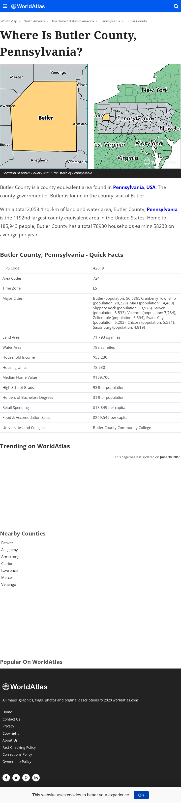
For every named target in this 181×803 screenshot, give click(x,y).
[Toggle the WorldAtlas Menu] (4, 6)
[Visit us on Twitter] (16, 777)
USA (150, 187)
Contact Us (11, 719)
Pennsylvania (128, 187)
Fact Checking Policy (19, 747)
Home (7, 712)
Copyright (10, 733)
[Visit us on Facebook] (6, 777)
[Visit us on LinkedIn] (36, 777)
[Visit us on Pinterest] (26, 777)
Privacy (8, 726)
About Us (10, 740)
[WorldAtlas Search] (176, 6)
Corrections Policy (17, 754)
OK (141, 795)
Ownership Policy (16, 762)
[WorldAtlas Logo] (29, 6)
